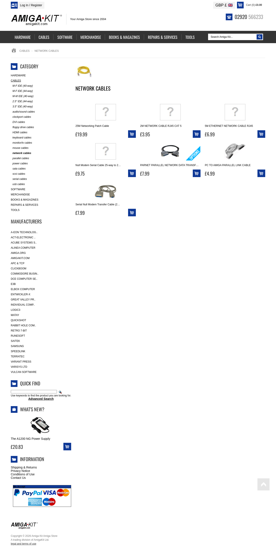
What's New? (32, 409)
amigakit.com (20, 258)
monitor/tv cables (21, 143)
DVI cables (18, 122)
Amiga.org (18, 253)
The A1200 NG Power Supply (30, 438)
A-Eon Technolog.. (24, 232)
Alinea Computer (23, 247)
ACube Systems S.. (24, 242)
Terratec (18, 356)
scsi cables (18, 174)
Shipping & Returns (24, 467)
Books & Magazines (24, 199)
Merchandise (20, 194)
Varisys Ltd (19, 366)
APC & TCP (17, 263)
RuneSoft (18, 335)
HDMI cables (19, 132)
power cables (19, 163)
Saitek (15, 340)
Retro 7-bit (19, 330)
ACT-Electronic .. (23, 237)
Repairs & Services (24, 204)
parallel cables (20, 158)
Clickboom (18, 268)
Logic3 (15, 309)
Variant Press (21, 361)
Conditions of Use (23, 474)
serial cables (19, 179)
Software (18, 189)
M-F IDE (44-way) (22, 91)
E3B (13, 284)
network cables (21, 153)
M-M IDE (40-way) (22, 96)
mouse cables (19, 148)
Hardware (18, 75)
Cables (24, 50)
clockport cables (21, 117)
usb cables (18, 184)
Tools (15, 210)
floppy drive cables (22, 127)
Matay (15, 315)
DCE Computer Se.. (24, 278)
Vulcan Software (24, 372)
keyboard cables (21, 138)
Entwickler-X (20, 294)
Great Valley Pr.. (23, 299)
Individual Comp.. (23, 304)
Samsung (17, 346)
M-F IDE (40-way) (22, 86)
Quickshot (18, 320)
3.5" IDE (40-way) (22, 106)
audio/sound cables (23, 112)
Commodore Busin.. (25, 273)
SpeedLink (18, 351)
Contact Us (18, 477)
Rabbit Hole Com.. (23, 325)
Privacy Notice (20, 471)
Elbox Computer (23, 289)
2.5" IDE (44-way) (22, 101)
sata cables (18, 169)
